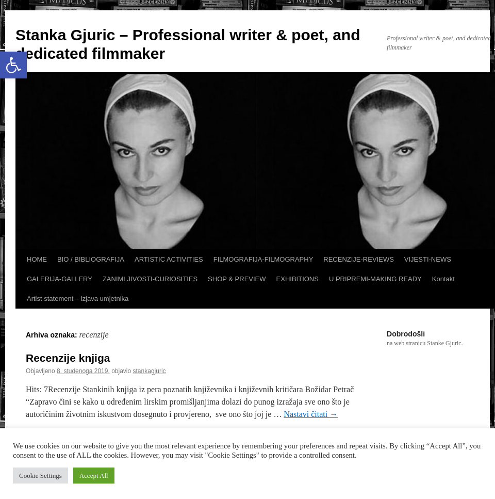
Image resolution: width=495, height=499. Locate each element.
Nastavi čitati (311, 414)
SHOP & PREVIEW (237, 279)
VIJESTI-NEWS (427, 259)
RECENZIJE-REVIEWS (358, 259)
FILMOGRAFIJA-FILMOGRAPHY (263, 259)
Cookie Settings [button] (40, 475)
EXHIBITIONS (297, 279)
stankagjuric (149, 371)
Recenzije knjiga (68, 358)
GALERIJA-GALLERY (59, 279)
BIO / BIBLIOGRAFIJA (90, 259)
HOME (37, 259)
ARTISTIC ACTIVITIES (169, 259)
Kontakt (443, 279)
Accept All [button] (93, 475)
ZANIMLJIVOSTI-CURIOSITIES (150, 279)
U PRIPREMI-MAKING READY (375, 279)
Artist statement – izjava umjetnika (77, 298)
